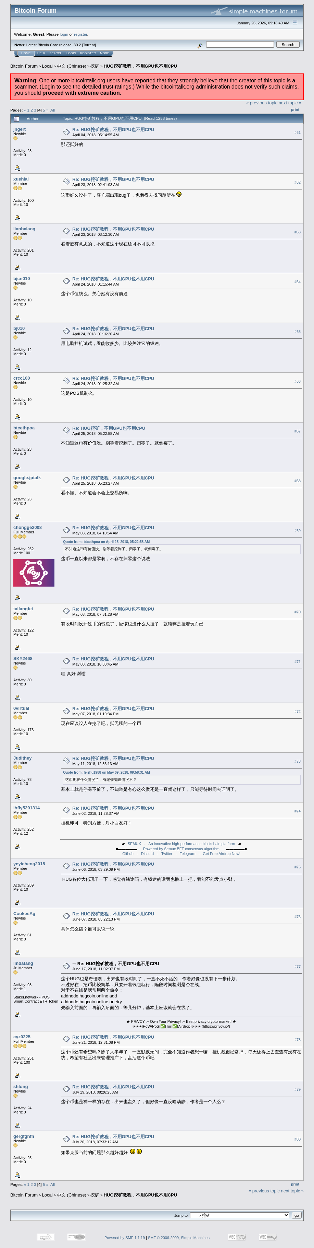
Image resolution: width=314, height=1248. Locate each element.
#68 (297, 481)
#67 (297, 431)
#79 (297, 1090)
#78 (297, 1040)
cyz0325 (21, 1036)
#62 (297, 182)
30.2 (77, 45)
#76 (297, 917)
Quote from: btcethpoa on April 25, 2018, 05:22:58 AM (106, 542)
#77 (297, 966)
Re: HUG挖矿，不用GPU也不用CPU (108, 428)
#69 (297, 531)
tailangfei (23, 608)
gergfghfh (23, 1136)
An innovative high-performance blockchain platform (191, 844)
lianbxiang (24, 228)
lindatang (23, 963)
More (104, 53)
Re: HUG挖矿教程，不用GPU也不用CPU (113, 129)
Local (47, 66)
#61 (297, 132)
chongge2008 (27, 527)
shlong (20, 1086)
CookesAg (24, 913)
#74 (297, 811)
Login (71, 53)
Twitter (166, 854)
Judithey (22, 758)
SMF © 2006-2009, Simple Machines (179, 1238)
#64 (297, 282)
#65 (297, 332)
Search (56, 53)
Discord (147, 854)
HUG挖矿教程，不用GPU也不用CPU (140, 66)
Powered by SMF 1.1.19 (124, 1238)
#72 (297, 711)
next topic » (290, 102)
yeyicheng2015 (29, 863)
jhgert (19, 129)
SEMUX (134, 844)
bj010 (19, 328)
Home (25, 53)
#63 (297, 232)
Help (41, 53)
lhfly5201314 (26, 807)
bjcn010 (21, 278)
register (80, 34)
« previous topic (261, 102)
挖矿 (94, 66)
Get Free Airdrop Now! (221, 854)
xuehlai (21, 179)
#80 (297, 1139)
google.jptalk (27, 477)
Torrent (89, 45)
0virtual (21, 708)
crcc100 (21, 378)
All (52, 110)
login (64, 34)
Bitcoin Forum (24, 66)
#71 (297, 662)
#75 (297, 867)
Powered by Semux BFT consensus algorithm (181, 849)
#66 (297, 381)
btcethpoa (24, 427)
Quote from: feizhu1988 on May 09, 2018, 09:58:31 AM (106, 772)
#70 (297, 612)
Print (295, 109)
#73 (297, 761)
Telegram (187, 854)
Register (88, 53)
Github (127, 854)
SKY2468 (23, 658)
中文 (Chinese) (71, 66)
